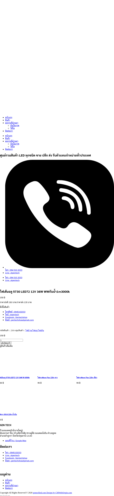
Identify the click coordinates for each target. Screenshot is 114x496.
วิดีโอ (12, 128)
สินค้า (7, 120)
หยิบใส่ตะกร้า (5, 343)
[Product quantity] (11, 340)
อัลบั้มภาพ (14, 125)
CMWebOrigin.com (63, 493)
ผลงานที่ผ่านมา (11, 122)
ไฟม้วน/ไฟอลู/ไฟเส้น (34, 330)
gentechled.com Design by (44, 493)
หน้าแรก (8, 117)
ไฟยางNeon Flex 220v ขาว (48, 377)
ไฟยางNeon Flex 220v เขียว (86, 377)
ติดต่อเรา (9, 131)
